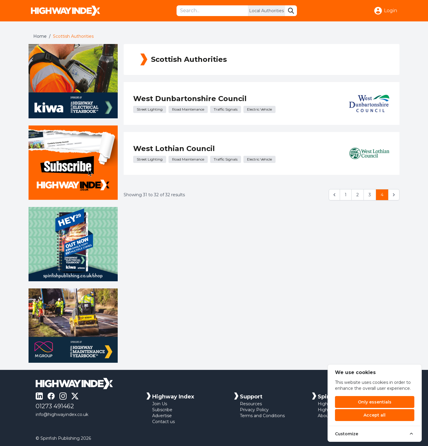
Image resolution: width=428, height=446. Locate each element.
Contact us (163, 421)
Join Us (159, 403)
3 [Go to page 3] (370, 194)
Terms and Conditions (262, 415)
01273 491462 (55, 406)
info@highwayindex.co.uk (62, 414)
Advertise (162, 415)
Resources (251, 403)
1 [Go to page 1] (346, 194)
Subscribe (162, 409)
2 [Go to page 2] (357, 194)
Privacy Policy (254, 409)
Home (40, 36)
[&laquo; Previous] (334, 194)
